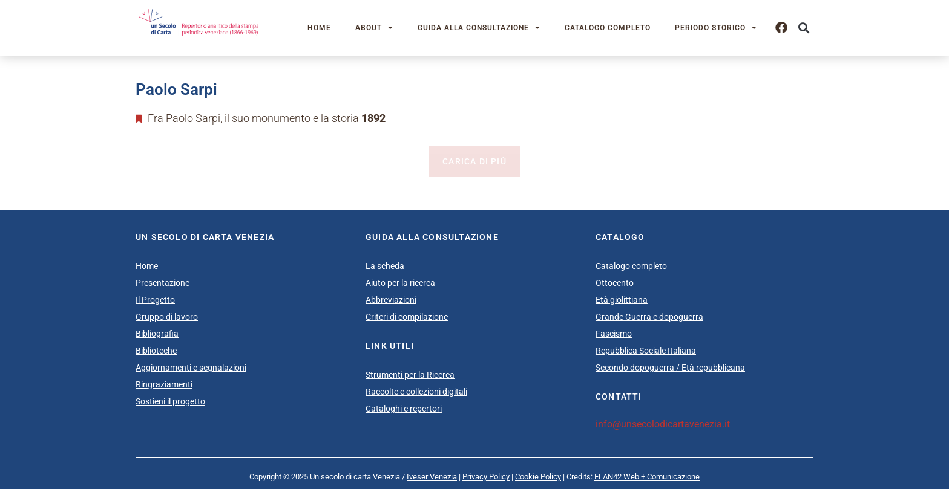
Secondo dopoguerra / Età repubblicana (670, 367)
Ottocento (615, 283)
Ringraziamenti (164, 384)
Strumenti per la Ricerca (410, 375)
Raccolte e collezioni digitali (416, 392)
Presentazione (162, 283)
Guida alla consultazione (479, 27)
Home (319, 28)
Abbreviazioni (391, 300)
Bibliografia (157, 333)
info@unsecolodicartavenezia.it (663, 424)
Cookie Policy (538, 476)
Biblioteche (156, 350)
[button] (803, 28)
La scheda (385, 266)
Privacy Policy (486, 476)
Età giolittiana (622, 300)
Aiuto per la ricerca (400, 283)
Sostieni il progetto (170, 401)
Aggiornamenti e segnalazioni (191, 367)
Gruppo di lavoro (167, 317)
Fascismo (614, 333)
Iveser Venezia (432, 476)
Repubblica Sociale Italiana (646, 350)
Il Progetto (155, 300)
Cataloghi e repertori (404, 408)
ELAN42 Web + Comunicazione (647, 476)
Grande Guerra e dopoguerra (649, 317)
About (374, 27)
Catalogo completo (608, 28)
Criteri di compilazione (407, 317)
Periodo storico (716, 27)
